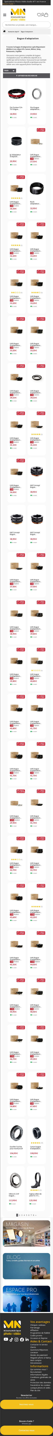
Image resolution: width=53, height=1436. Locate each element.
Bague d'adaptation (27, 32)
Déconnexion (36, 1363)
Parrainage (35, 1327)
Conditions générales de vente (40, 1378)
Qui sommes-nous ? (38, 1369)
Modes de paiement (39, 1355)
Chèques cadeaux (37, 1325)
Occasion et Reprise (38, 1338)
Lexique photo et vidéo (40, 1387)
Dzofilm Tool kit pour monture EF (16, 1148)
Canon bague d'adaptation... (35, 1148)
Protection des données (40, 1382)
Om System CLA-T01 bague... (16, 108)
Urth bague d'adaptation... (15, 628)
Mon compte (35, 1360)
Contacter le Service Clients (39, 1345)
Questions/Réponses (39, 1349)
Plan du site (35, 1390)
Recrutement (36, 1372)
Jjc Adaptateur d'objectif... (15, 156)
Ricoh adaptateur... (35, 203)
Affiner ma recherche (26, 76)
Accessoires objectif (13, 32)
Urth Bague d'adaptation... (35, 156)
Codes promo (36, 1335)
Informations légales (39, 1374)
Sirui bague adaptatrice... (35, 108)
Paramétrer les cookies (40, 1385)
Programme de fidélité (40, 1333)
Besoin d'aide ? (8, 4)
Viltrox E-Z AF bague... (14, 1195)
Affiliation (34, 1330)
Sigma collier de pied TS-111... (35, 1195)
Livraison (34, 1352)
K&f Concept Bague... (35, 486)
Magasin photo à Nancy (40, 1357)
